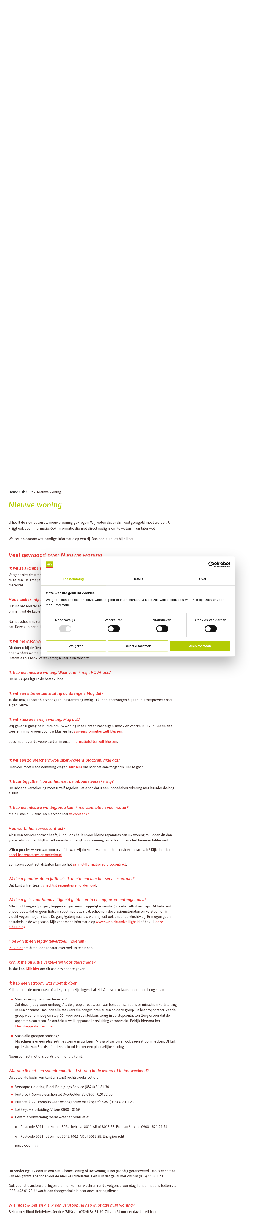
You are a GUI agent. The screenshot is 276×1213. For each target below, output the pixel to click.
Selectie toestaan (138, 646)
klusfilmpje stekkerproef (34, 1026)
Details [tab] (138, 579)
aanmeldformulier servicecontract (99, 864)
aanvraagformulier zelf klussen (98, 731)
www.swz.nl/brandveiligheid (118, 922)
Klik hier (75, 767)
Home (13, 492)
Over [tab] (203, 579)
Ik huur (27, 492)
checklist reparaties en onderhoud (35, 855)
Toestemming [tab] (73, 579)
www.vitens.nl (80, 814)
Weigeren (76, 646)
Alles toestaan (200, 646)
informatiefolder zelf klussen (94, 742)
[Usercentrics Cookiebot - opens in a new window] (211, 565)
